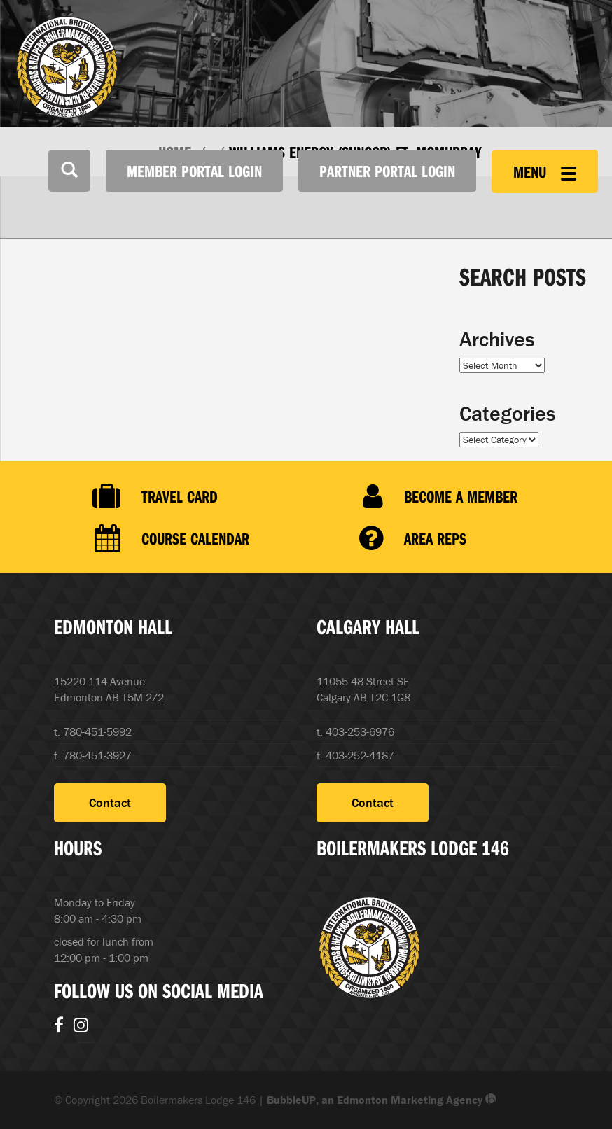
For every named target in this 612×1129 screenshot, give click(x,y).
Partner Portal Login (387, 170)
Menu (544, 171)
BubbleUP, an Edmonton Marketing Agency (381, 1100)
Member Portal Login (194, 170)
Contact (110, 802)
